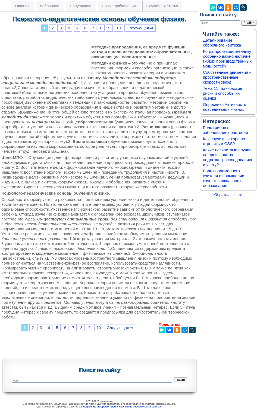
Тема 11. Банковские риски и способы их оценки (222, 93)
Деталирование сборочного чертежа (222, 42)
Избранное (49, 6)
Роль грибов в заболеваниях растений (225, 130)
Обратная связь (228, 194)
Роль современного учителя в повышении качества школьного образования (223, 178)
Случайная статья (162, 6)
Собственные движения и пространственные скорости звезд (227, 77)
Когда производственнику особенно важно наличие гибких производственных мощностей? (227, 58)
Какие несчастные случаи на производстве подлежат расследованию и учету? (227, 157)
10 (118, 28)
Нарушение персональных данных (140, 406)
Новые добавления (119, 6)
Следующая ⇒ (140, 28)
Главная (22, 6)
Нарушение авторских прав (99, 406)
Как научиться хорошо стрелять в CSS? (224, 141)
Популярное (80, 6)
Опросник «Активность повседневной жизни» (224, 107)
